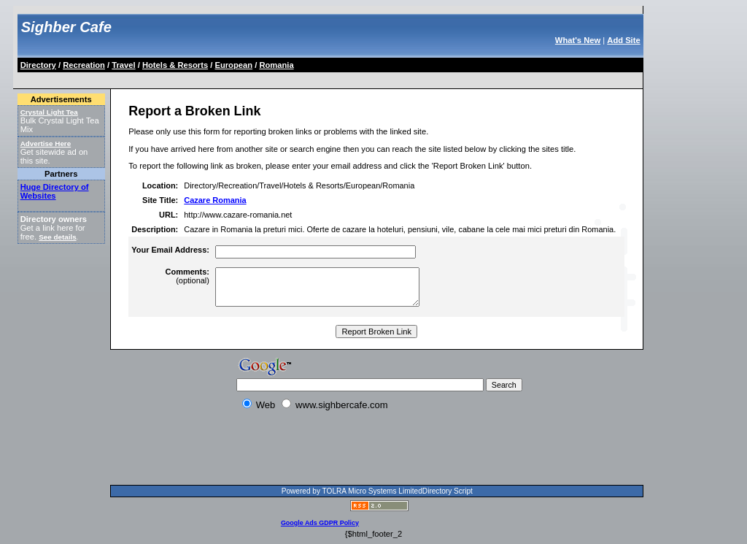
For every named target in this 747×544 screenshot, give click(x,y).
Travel (123, 65)
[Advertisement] (284, 77)
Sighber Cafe (66, 27)
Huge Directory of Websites (54, 191)
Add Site (623, 40)
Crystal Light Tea (49, 112)
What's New (577, 40)
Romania (276, 65)
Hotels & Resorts (175, 65)
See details (57, 237)
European (233, 65)
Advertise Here (45, 143)
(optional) (187, 276)
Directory (38, 65)
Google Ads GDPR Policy (320, 522)
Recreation (84, 65)
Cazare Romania (215, 200)
